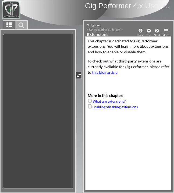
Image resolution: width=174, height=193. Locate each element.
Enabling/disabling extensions (115, 107)
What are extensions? (109, 101)
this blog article (105, 72)
